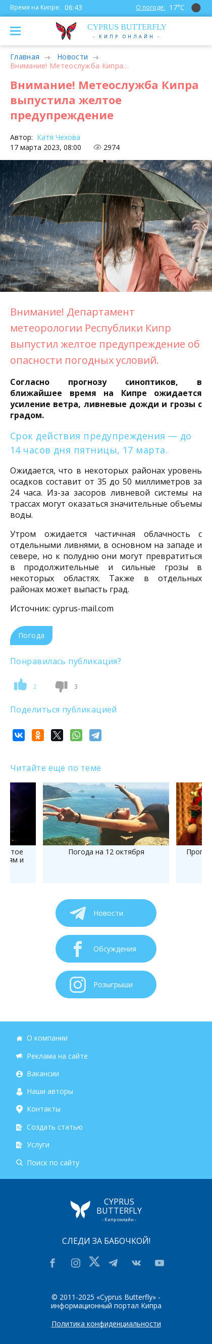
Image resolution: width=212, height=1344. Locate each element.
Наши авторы (50, 1091)
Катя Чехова (57, 137)
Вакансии (43, 1073)
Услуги (38, 1144)
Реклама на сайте (57, 1056)
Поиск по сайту (53, 1162)
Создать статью (55, 1127)
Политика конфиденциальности (106, 1324)
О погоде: (150, 7)
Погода (31, 635)
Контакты (44, 1109)
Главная (24, 56)
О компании (47, 1038)
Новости (72, 56)
